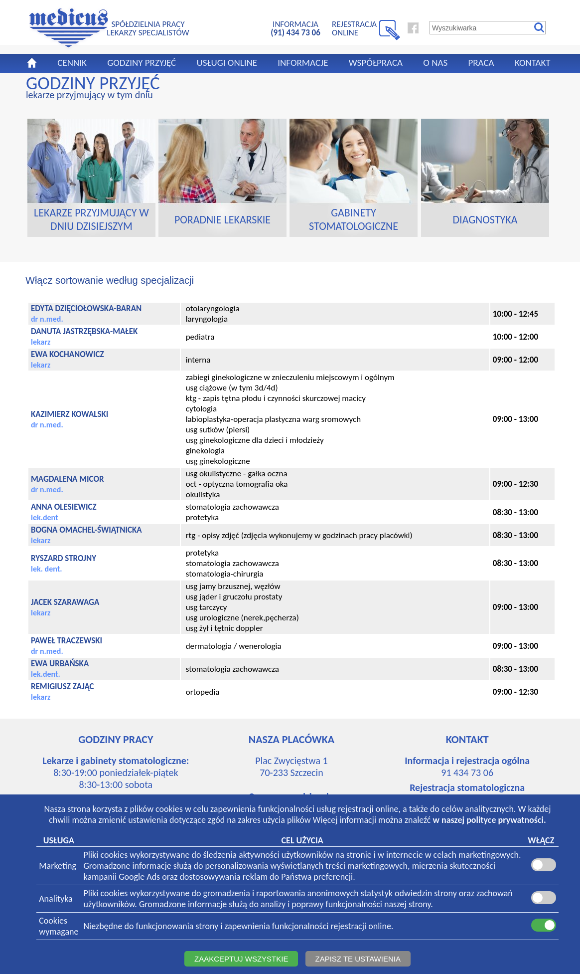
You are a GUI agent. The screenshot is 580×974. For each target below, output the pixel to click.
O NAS (435, 62)
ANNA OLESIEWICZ (64, 507)
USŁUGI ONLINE (226, 62)
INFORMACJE (303, 62)
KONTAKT (533, 62)
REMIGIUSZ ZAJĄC (62, 686)
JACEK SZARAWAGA (65, 602)
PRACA (481, 62)
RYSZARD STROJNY (63, 558)
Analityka (55, 898)
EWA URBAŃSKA (60, 663)
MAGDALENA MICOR (67, 479)
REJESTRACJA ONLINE (354, 28)
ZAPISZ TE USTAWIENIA (358, 959)
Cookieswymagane (58, 926)
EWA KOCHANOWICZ (67, 354)
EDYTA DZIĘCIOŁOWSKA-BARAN (86, 308)
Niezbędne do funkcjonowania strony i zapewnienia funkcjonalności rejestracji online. (239, 926)
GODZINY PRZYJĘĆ (141, 62)
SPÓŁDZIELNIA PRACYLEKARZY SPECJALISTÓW (148, 28)
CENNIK (72, 62)
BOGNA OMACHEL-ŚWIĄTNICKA (86, 530)
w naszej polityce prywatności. (489, 819)
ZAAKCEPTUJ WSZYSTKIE (241, 959)
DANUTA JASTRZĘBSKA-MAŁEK (84, 331)
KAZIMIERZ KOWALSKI (69, 414)
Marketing (57, 865)
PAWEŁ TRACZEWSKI (66, 640)
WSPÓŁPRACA (376, 62)
